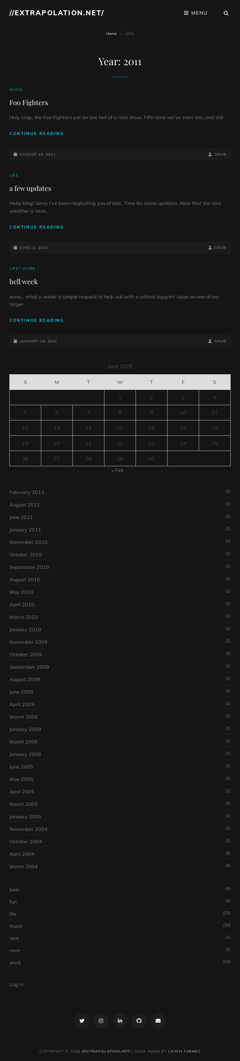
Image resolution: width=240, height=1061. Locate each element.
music (16, 89)
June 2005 (21, 766)
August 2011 (24, 504)
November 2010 (28, 542)
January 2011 (25, 529)
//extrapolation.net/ (56, 12)
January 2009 (25, 729)
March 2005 (23, 804)
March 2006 (23, 742)
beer (14, 889)
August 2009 (24, 679)
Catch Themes (184, 1051)
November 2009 (28, 642)
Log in (16, 984)
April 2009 (21, 704)
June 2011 (21, 517)
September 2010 (29, 567)
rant (14, 938)
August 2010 (24, 579)
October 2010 (25, 554)
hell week (23, 281)
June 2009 (21, 692)
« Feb (118, 470)
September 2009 (29, 667)
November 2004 (28, 829)
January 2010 (25, 629)
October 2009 (25, 654)
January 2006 (25, 754)
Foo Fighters (28, 102)
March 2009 (23, 717)
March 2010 (23, 617)
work (29, 268)
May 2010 (21, 592)
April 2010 (21, 604)
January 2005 (25, 816)
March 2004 (23, 866)
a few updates (30, 188)
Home (111, 33)
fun (13, 902)
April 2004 (21, 854)
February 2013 (26, 492)
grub (220, 154)
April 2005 (21, 791)
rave (14, 950)
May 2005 (21, 779)
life (13, 175)
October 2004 (25, 841)
